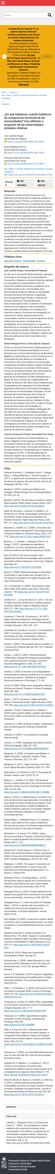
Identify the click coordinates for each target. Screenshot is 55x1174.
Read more (23, 84)
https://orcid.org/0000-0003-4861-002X (25, 153)
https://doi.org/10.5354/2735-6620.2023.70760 (31, 175)
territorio (41, 261)
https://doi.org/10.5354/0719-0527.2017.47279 (26, 1075)
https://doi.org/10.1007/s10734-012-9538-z (33, 705)
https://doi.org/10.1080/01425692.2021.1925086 (26, 792)
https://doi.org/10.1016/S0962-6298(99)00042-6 (26, 748)
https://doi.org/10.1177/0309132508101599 (24, 694)
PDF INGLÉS (41, 183)
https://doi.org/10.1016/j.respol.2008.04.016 (30, 536)
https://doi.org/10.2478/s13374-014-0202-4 (24, 506)
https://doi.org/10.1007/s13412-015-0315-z (24, 1094)
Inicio (4, 92)
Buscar (49, 15)
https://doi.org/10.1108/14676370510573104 (25, 1011)
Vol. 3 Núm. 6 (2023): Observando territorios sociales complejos (24, 96)
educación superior (13, 261)
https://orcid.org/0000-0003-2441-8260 (25, 142)
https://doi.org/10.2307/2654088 (19, 1024)
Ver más (31, 55)
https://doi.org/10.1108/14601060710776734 (25, 666)
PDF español (22, 183)
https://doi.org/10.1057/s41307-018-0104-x (33, 523)
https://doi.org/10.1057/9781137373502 (22, 567)
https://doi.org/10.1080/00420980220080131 (25, 845)
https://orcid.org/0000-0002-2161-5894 (25, 164)
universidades (29, 261)
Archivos (13, 92)
